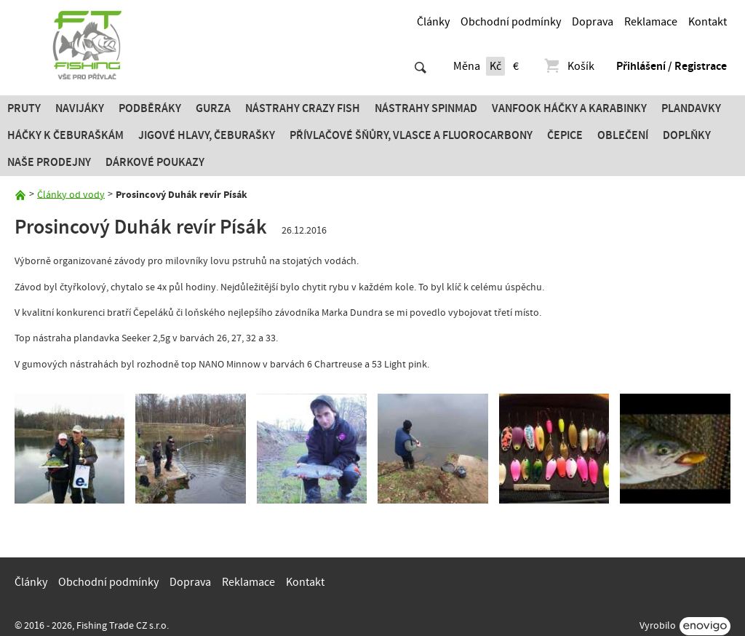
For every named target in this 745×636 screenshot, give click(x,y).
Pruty (24, 108)
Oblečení (622, 135)
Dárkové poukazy (154, 162)
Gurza (213, 108)
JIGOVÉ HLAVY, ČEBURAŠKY (206, 135)
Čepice (565, 135)
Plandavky (691, 108)
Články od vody (71, 194)
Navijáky (79, 108)
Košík (568, 66)
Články (433, 21)
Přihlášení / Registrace (671, 66)
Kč (495, 66)
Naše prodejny (49, 162)
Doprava (592, 21)
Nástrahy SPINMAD (426, 108)
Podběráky (150, 108)
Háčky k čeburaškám (65, 135)
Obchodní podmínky (511, 21)
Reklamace (650, 21)
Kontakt (707, 21)
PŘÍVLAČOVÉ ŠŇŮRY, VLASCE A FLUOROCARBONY (411, 135)
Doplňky (687, 135)
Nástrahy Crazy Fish (302, 108)
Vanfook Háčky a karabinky (569, 108)
